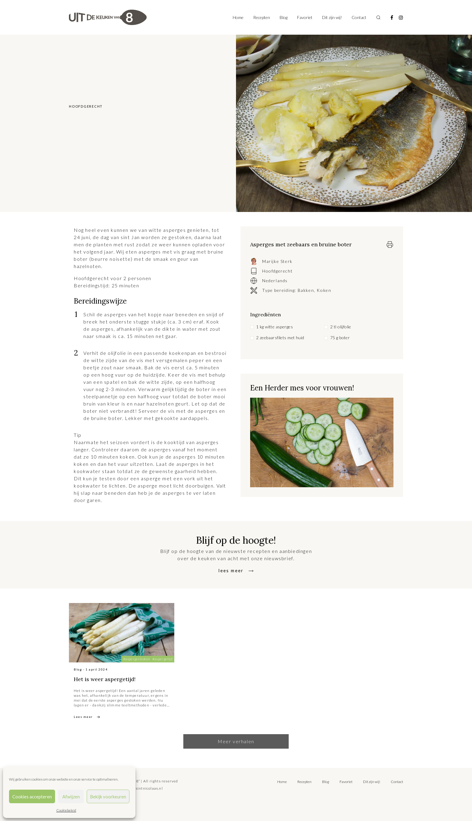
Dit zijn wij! (332, 17)
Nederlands (275, 280)
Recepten (261, 17)
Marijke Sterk (277, 261)
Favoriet (304, 17)
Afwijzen (71, 796)
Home (238, 17)
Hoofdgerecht (277, 270)
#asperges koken (136, 659)
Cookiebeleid (66, 810)
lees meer (231, 570)
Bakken (306, 290)
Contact (359, 17)
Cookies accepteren (32, 796)
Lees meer (83, 716)
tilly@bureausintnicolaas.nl (137, 788)
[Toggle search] (378, 17)
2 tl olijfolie (340, 326)
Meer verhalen (236, 741)
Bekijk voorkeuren (108, 796)
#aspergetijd (162, 659)
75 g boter (340, 337)
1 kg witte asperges (274, 326)
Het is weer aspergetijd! (113, 678)
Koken (324, 290)
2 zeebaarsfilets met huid (280, 337)
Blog (283, 17)
